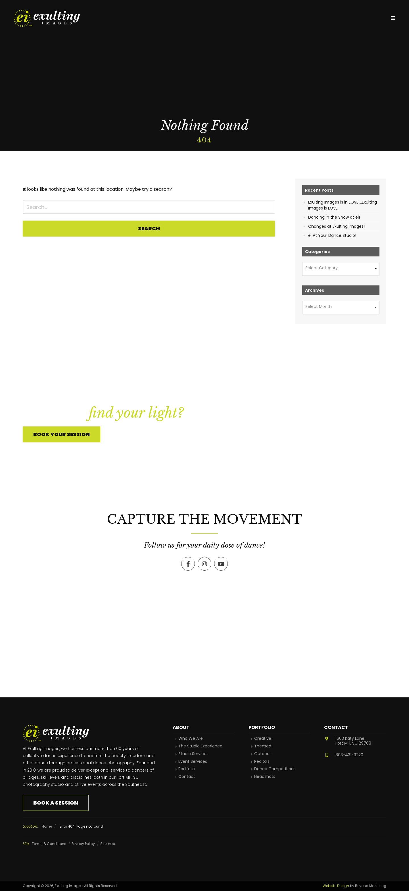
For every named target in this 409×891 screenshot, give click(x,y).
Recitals (262, 761)
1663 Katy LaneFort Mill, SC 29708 (353, 740)
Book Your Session (61, 434)
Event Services (192, 761)
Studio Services (193, 753)
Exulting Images (48, 18)
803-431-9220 (349, 755)
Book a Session (55, 802)
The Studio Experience (200, 746)
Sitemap (107, 843)
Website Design (336, 885)
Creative (262, 738)
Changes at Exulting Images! (336, 226)
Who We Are (190, 738)
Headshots (264, 776)
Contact (186, 776)
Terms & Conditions (49, 843)
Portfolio (186, 768)
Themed (262, 746)
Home (47, 826)
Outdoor (262, 753)
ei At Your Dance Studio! (332, 235)
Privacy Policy (83, 843)
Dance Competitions (275, 768)
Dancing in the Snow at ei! (334, 217)
